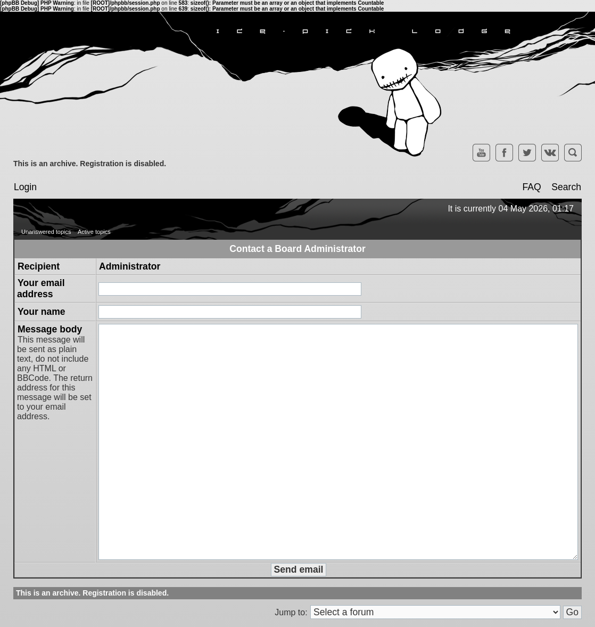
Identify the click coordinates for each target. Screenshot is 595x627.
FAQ (531, 187)
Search (566, 187)
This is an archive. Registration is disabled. (89, 163)
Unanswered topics (46, 232)
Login (25, 187)
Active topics (94, 232)
